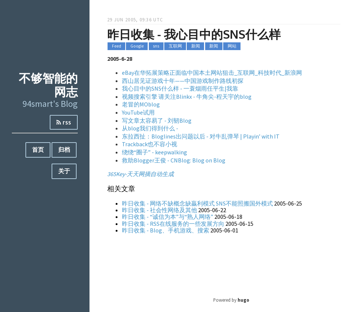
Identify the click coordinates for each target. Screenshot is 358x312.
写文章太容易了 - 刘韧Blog (157, 120)
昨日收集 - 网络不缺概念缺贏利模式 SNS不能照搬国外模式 (197, 203)
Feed (116, 46)
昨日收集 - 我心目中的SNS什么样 (194, 34)
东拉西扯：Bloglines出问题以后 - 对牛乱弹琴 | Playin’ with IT (201, 136)
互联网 (175, 46)
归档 (64, 149)
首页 (38, 149)
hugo (243, 300)
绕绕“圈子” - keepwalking (154, 152)
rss (63, 122)
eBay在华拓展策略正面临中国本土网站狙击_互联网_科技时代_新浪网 (212, 72)
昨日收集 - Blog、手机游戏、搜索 (165, 230)
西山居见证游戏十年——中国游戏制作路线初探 (182, 80)
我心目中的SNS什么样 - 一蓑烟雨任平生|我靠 (180, 88)
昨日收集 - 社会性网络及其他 (159, 210)
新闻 (195, 46)
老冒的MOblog (141, 104)
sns (156, 46)
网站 (232, 46)
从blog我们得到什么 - (150, 128)
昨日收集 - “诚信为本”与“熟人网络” (167, 216)
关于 (64, 171)
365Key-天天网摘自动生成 (140, 174)
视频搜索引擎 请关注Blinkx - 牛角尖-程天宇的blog (187, 96)
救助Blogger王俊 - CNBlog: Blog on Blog (173, 160)
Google (137, 46)
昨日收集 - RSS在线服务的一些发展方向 (173, 223)
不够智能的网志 (48, 84)
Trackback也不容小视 (149, 144)
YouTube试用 (138, 112)
